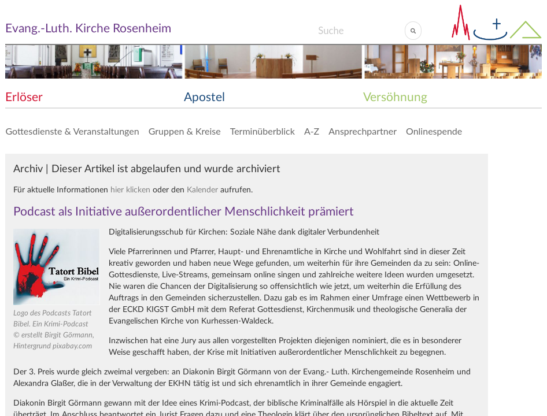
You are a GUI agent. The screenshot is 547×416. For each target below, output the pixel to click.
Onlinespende (434, 130)
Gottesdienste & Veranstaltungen (72, 130)
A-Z (311, 130)
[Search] (361, 30)
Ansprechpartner (362, 130)
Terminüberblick (262, 130)
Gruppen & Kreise (185, 130)
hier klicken (130, 190)
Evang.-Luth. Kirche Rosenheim (88, 29)
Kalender (202, 190)
